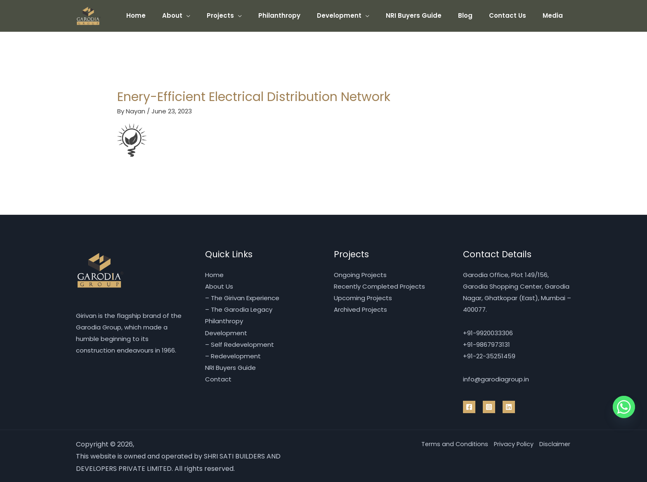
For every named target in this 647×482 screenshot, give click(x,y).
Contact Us (513, 15)
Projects (247, 15)
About (203, 15)
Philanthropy (302, 15)
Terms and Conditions (443, 443)
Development (357, 15)
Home (171, 15)
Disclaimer (554, 443)
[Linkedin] (509, 406)
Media (555, 15)
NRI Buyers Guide (428, 15)
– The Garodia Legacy (238, 309)
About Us (219, 286)
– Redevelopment (233, 355)
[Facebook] (469, 406)
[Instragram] (489, 406)
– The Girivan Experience (242, 298)
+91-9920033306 (488, 332)
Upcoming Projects (363, 298)
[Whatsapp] (624, 407)
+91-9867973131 (486, 343)
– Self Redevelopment (239, 343)
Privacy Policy (508, 443)
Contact (218, 378)
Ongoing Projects (360, 274)
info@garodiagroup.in (496, 378)
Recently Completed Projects (379, 286)
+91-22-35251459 (489, 355)
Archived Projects (360, 309)
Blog (475, 15)
